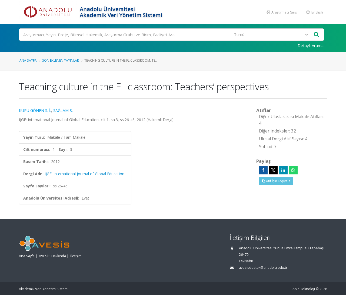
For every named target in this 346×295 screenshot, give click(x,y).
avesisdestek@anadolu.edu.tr (263, 267)
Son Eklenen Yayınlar (60, 60)
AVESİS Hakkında (52, 256)
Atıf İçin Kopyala (276, 181)
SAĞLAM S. (63, 110)
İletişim (76, 256)
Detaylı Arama (311, 45)
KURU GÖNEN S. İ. (35, 110)
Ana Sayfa (28, 60)
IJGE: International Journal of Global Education (84, 173)
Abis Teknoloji (303, 289)
